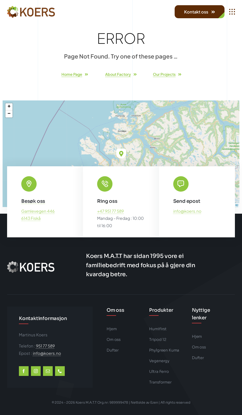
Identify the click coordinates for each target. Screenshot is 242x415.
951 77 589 (45, 345)
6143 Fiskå (31, 218)
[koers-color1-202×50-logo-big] (31, 7)
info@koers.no (187, 211)
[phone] (60, 371)
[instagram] (36, 371)
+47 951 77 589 (110, 211)
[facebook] (24, 371)
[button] (121, 153)
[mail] (48, 371)
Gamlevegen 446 (38, 211)
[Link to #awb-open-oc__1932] (232, 12)
